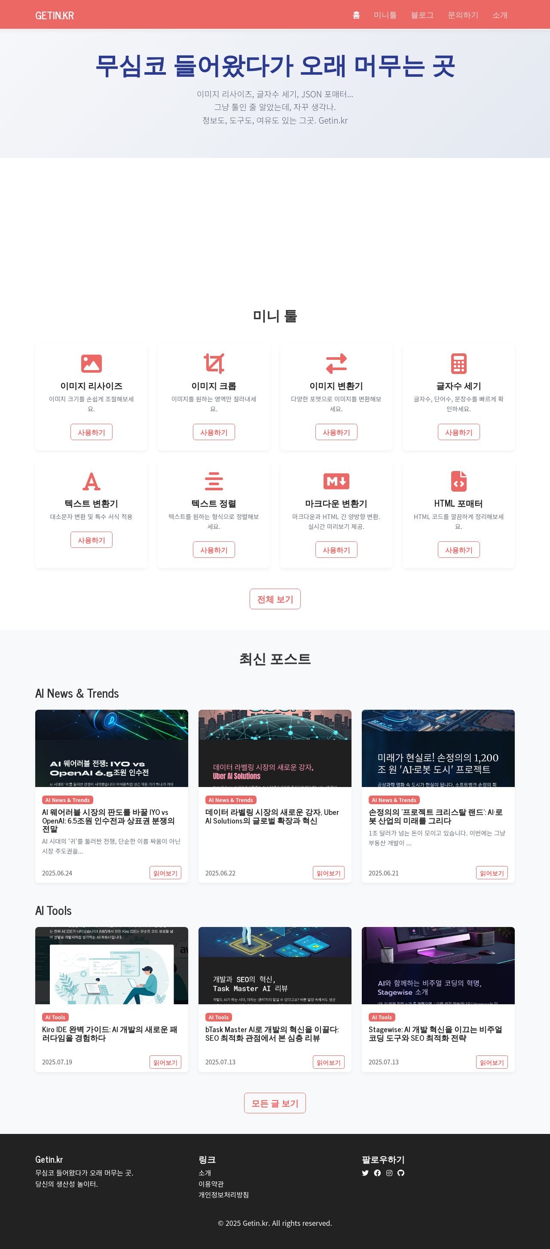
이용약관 (211, 1184)
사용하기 (91, 432)
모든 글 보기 (275, 1103)
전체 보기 (275, 599)
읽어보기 (165, 873)
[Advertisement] (275, 222)
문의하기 (463, 14)
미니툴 (385, 14)
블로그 (422, 14)
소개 (500, 14)
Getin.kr (54, 14)
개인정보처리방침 (224, 1194)
